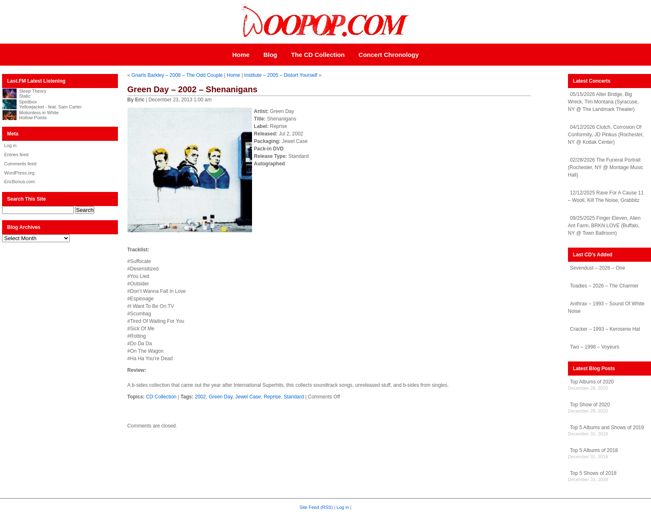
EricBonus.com (19, 181)
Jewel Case (248, 397)
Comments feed (20, 163)
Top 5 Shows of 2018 (593, 473)
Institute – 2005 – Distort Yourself (280, 75)
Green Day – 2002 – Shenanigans (192, 89)
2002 (200, 397)
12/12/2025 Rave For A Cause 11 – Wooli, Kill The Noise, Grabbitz (606, 196)
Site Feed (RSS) (316, 507)
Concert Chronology (389, 54)
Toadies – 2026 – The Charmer (604, 286)
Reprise (272, 397)
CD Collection (161, 397)
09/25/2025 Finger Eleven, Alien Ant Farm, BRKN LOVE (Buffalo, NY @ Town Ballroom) (604, 225)
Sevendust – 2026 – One (597, 268)
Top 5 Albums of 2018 (594, 450)
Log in (10, 145)
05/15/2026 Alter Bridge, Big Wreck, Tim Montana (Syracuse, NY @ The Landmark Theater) (603, 101)
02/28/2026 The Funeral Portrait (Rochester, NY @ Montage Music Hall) (605, 167)
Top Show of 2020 (590, 405)
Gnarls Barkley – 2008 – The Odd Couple (177, 75)
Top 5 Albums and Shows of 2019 (607, 427)
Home (241, 54)
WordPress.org (19, 172)
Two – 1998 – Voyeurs (594, 347)
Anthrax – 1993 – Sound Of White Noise (606, 307)
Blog (270, 54)
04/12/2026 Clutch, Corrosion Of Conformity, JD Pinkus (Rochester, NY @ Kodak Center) (606, 134)
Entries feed (16, 154)
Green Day (220, 397)
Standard (294, 397)
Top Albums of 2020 (592, 382)
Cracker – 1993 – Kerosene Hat (605, 329)
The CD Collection (318, 54)
